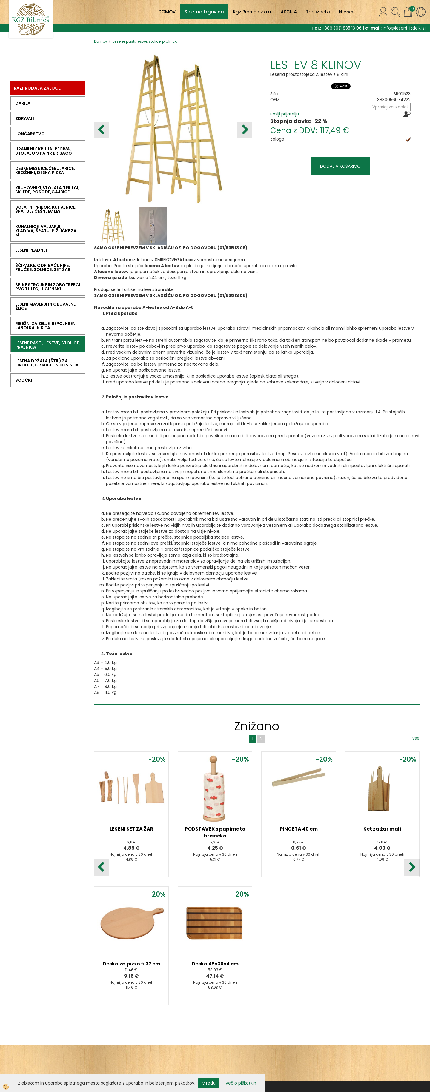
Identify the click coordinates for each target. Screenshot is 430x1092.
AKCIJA (289, 12)
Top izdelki (318, 12)
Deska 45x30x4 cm (215, 963)
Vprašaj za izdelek (390, 107)
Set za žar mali (382, 828)
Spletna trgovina (204, 12)
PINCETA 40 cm (299, 828)
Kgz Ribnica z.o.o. (252, 12)
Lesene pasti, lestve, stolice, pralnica (145, 41)
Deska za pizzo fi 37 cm (131, 963)
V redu (209, 1083)
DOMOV (167, 12)
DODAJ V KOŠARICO (340, 166)
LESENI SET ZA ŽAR (131, 828)
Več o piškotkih (240, 1083)
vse (416, 738)
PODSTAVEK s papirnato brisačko (215, 832)
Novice (346, 12)
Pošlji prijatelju (284, 114)
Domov (100, 41)
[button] (244, 130)
